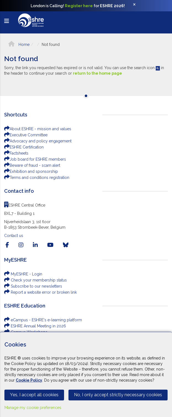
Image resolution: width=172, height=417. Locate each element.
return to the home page (97, 73)
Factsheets (16, 153)
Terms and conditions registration (36, 177)
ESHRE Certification (24, 147)
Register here (79, 6)
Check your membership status (35, 280)
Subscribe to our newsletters (33, 286)
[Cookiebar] (86, 374)
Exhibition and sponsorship (31, 171)
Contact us (13, 235)
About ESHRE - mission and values (37, 129)
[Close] (137, 6)
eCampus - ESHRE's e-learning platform (43, 320)
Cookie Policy (29, 380)
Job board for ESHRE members (35, 159)
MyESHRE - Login (23, 274)
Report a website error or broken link (40, 292)
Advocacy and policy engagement (38, 141)
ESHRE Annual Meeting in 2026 (35, 326)
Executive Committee (25, 135)
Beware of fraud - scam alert (32, 165)
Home (19, 44)
